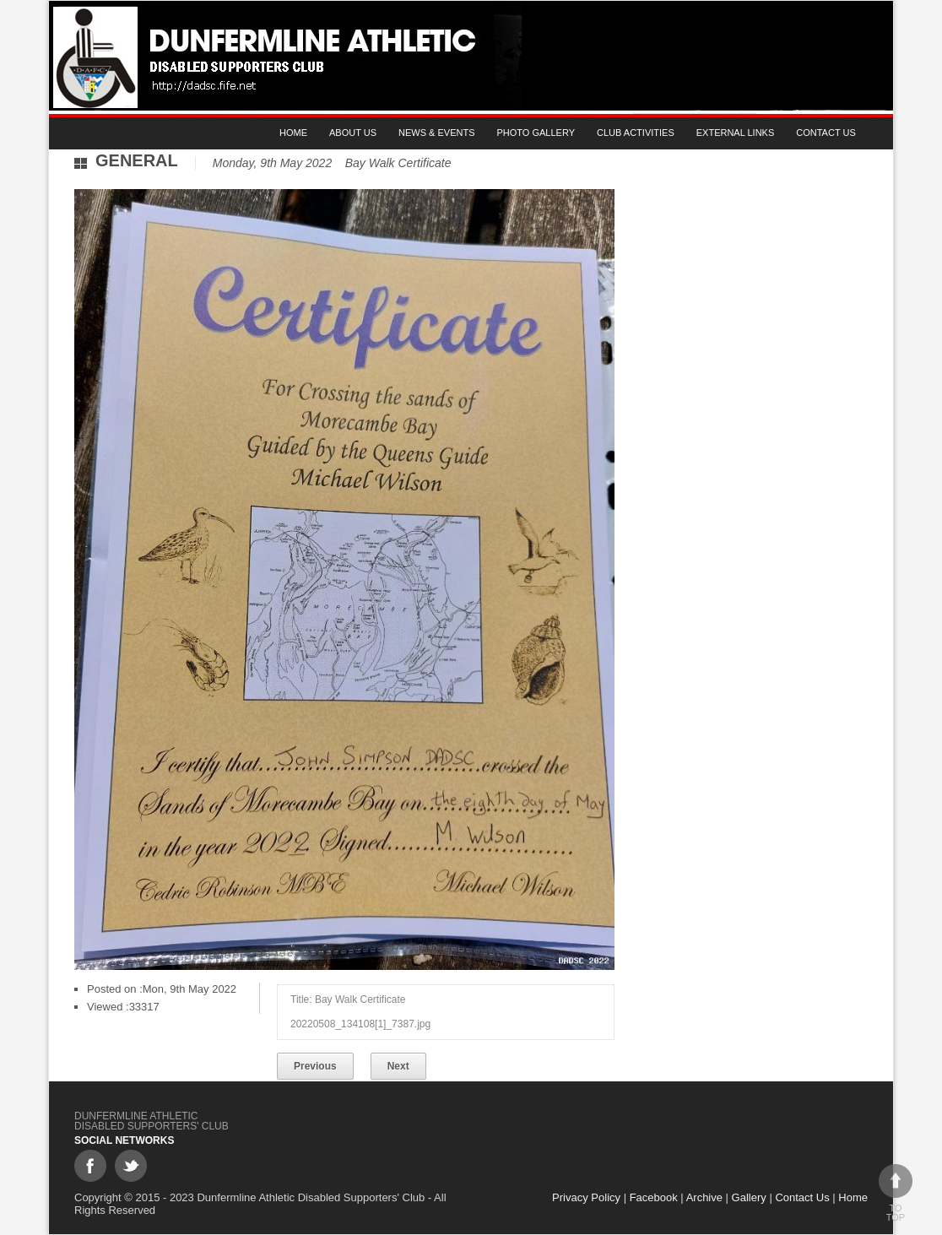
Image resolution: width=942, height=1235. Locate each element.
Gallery (749, 1197)
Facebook (654, 1197)
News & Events (436, 132)
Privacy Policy (586, 1197)
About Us (352, 132)
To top (895, 1193)
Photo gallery (536, 132)
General (136, 160)
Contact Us (826, 132)
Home (293, 132)
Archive (704, 1197)
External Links (735, 132)
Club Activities (635, 132)
